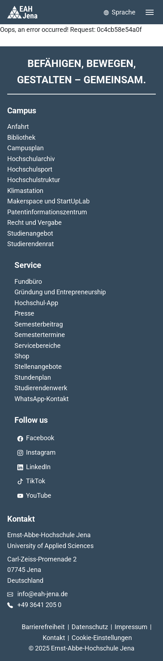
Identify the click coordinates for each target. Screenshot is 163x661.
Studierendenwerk (40, 388)
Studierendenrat (30, 244)
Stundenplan (32, 377)
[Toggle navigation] (149, 12)
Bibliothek (21, 137)
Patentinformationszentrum (47, 212)
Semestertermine (39, 334)
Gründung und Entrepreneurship (60, 292)
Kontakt (54, 637)
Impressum (131, 627)
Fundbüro (28, 281)
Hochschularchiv (31, 159)
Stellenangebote (38, 366)
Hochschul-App (36, 303)
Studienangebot (30, 233)
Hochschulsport (29, 169)
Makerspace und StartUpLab (48, 201)
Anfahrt (18, 126)
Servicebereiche (37, 345)
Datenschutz (90, 627)
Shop (21, 356)
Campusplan (25, 148)
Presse (24, 313)
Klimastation (25, 190)
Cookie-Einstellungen (102, 637)
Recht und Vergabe (34, 222)
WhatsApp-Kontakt (41, 399)
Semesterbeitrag (38, 324)
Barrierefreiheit (43, 627)
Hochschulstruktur (33, 180)
